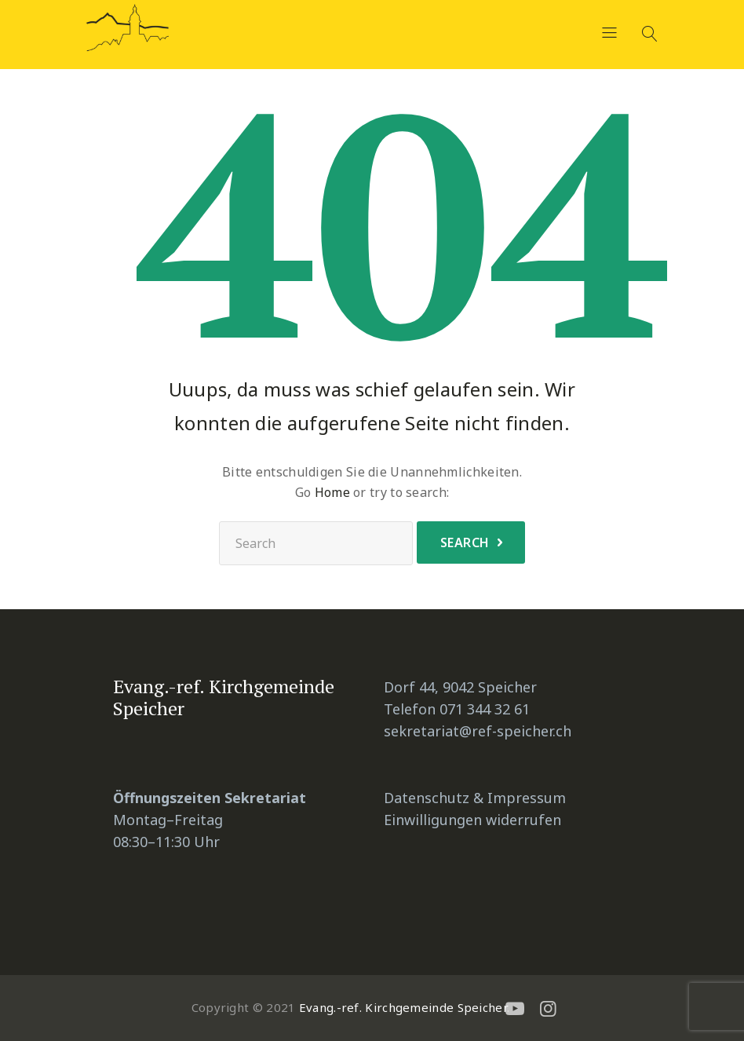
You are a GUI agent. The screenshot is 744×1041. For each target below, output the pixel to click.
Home (332, 492)
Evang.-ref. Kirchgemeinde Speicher (403, 1007)
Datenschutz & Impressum (475, 797)
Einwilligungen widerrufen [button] (472, 819)
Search (465, 542)
